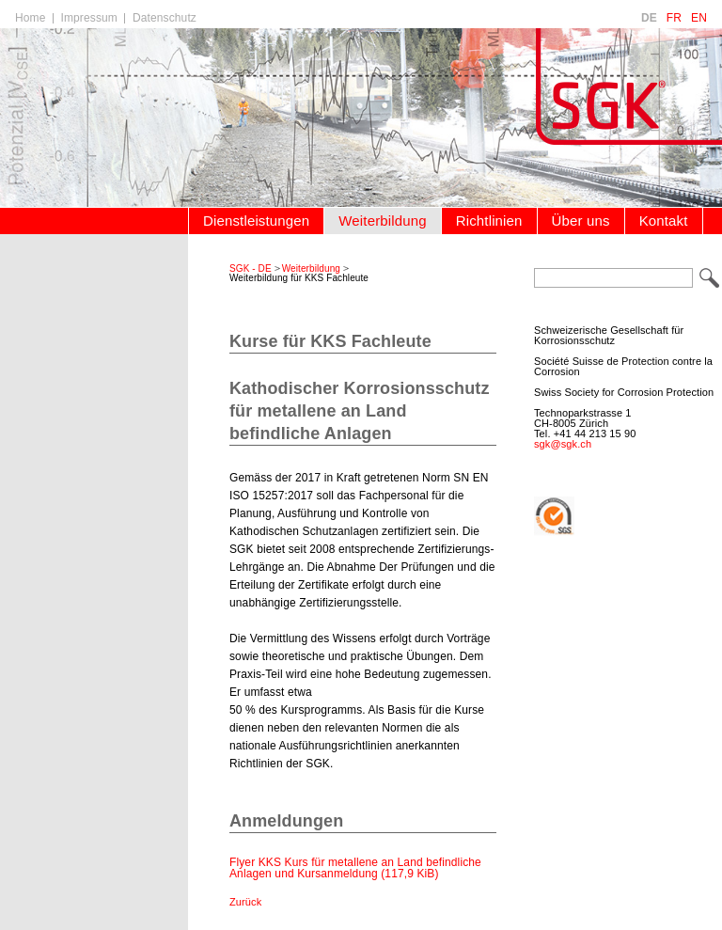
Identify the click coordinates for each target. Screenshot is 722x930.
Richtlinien (489, 221)
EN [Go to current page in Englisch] (699, 17)
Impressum (89, 17)
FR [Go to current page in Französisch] (674, 17)
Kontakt (663, 221)
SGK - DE (250, 268)
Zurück (245, 901)
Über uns (581, 221)
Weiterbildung (382, 221)
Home (30, 17)
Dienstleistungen (256, 221)
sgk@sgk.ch (562, 443)
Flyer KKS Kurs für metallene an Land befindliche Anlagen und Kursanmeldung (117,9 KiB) (355, 868)
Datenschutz (164, 17)
